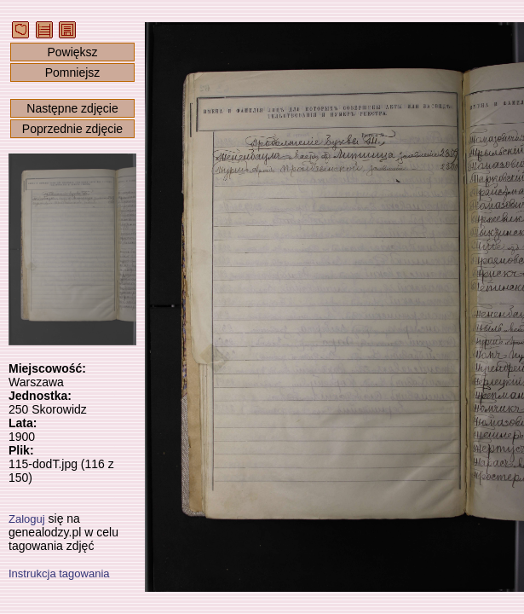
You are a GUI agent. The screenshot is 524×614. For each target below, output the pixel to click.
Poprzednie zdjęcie (72, 129)
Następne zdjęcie (72, 108)
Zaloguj (27, 519)
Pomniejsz (73, 72)
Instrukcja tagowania (59, 573)
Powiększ (72, 52)
